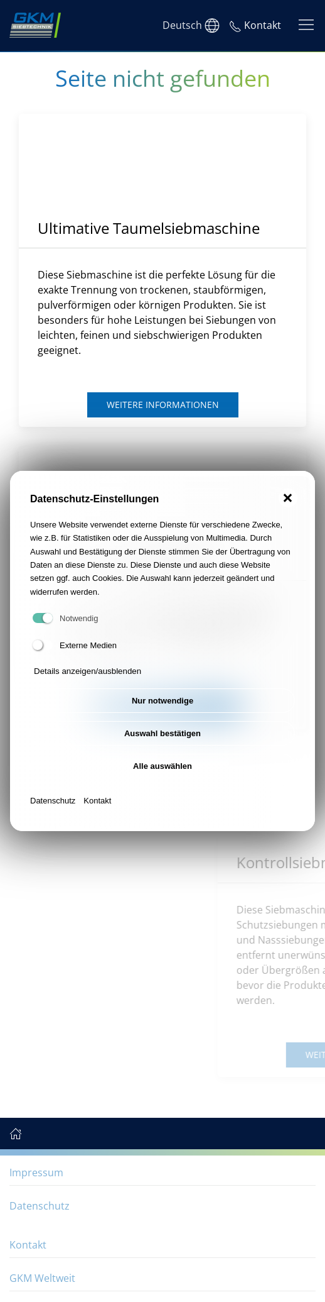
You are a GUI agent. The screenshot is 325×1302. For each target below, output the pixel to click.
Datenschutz (52, 800)
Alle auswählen (162, 766)
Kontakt (97, 800)
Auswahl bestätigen (162, 733)
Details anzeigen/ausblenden (87, 671)
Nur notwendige (162, 700)
